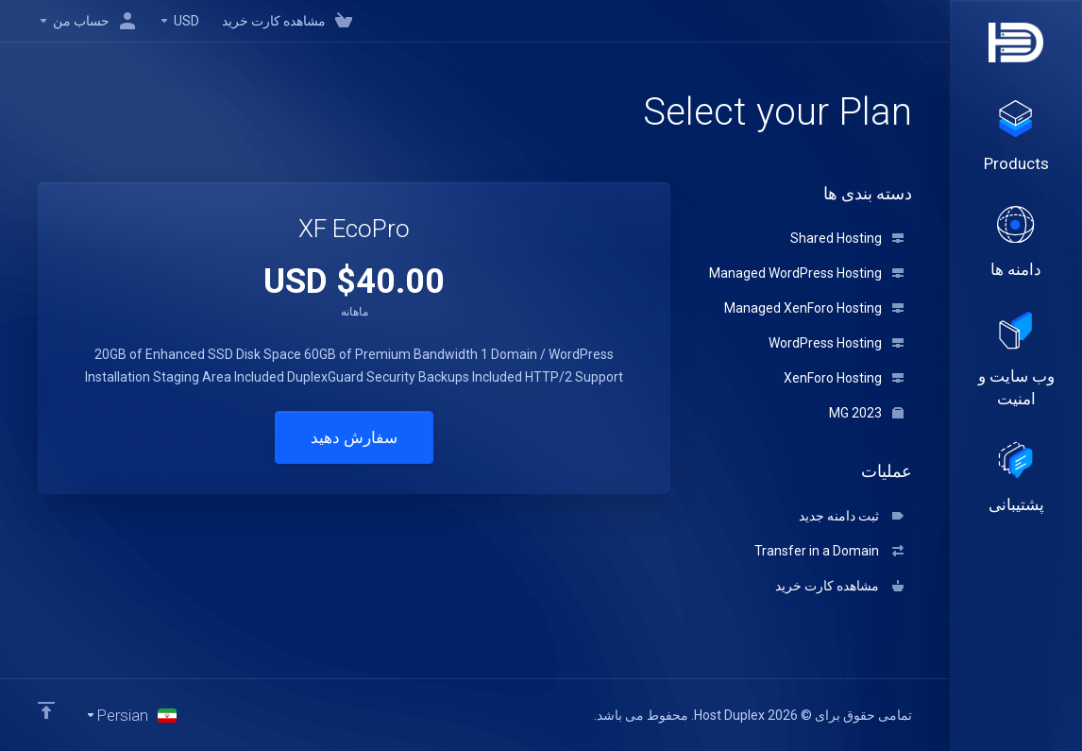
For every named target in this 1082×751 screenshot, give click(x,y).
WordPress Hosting (836, 342)
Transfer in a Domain (829, 550)
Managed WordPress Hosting (806, 273)
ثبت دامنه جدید (851, 515)
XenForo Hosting (844, 377)
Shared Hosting (847, 238)
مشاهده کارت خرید (839, 585)
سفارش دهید (354, 437)
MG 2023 (866, 412)
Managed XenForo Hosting (814, 308)
